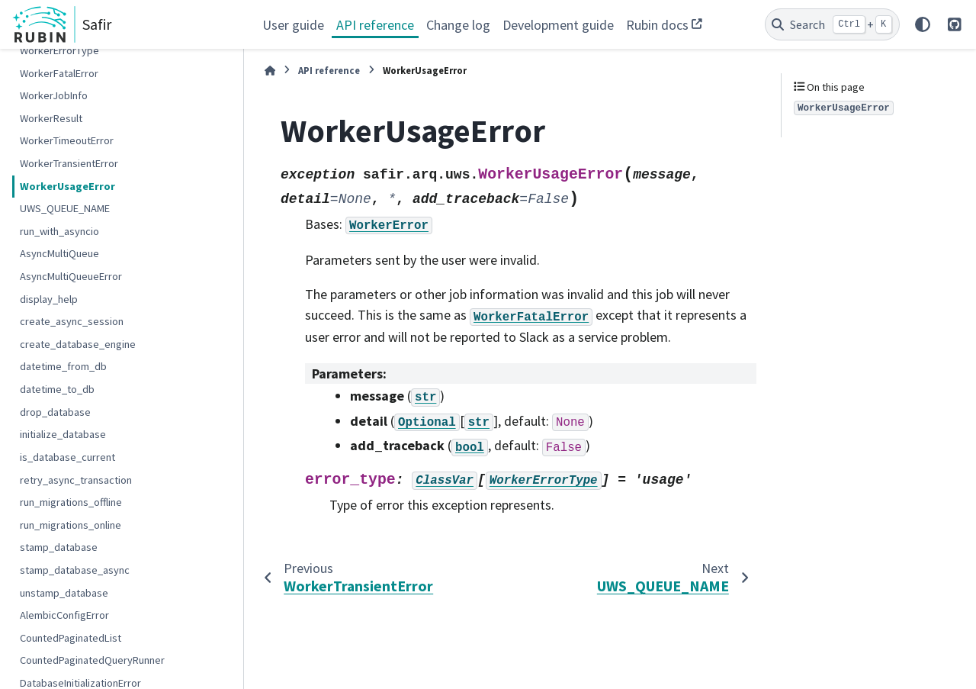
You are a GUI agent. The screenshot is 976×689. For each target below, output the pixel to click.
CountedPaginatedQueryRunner (92, 660)
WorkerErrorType (59, 50)
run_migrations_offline (71, 502)
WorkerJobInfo (54, 95)
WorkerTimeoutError (67, 140)
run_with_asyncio (59, 231)
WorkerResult (51, 118)
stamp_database (59, 547)
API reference (375, 25)
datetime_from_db (63, 366)
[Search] (832, 24)
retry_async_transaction (76, 480)
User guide (293, 25)
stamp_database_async (75, 570)
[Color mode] (922, 24)
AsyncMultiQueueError (71, 276)
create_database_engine (78, 344)
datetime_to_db (57, 389)
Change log (458, 25)
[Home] (270, 70)
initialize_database (63, 434)
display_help (49, 299)
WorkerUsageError (67, 186)
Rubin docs (657, 25)
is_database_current (67, 457)
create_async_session (72, 321)
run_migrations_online (70, 525)
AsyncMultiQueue (59, 253)
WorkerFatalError (59, 73)
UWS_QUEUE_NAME (65, 208)
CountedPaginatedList (70, 638)
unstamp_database (64, 593)
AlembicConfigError (64, 615)
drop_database (55, 412)
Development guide (558, 25)
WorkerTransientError (69, 163)
